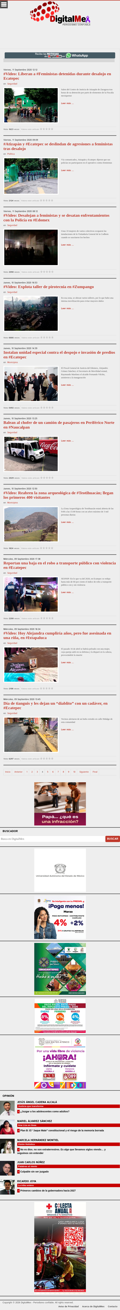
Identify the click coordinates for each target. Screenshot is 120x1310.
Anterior (18, 772)
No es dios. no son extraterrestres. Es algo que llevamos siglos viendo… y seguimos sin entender (61, 1151)
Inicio (7, 772)
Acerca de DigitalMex (93, 1306)
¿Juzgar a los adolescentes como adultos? (44, 1111)
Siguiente (84, 772)
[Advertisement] (60, 37)
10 (74, 772)
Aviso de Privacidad (68, 1306)
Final (95, 772)
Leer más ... (67, 103)
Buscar (112, 839)
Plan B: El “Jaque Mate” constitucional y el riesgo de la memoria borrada (62, 1130)
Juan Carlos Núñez (31, 1162)
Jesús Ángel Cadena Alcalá (37, 1102)
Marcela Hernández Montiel (38, 1140)
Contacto (112, 1306)
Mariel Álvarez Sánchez (34, 1121)
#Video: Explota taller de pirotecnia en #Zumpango (48, 286)
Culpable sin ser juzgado (34, 1171)
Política (10, 154)
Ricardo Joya (26, 1181)
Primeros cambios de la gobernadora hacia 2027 (48, 1190)
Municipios (12, 362)
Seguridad (12, 84)
